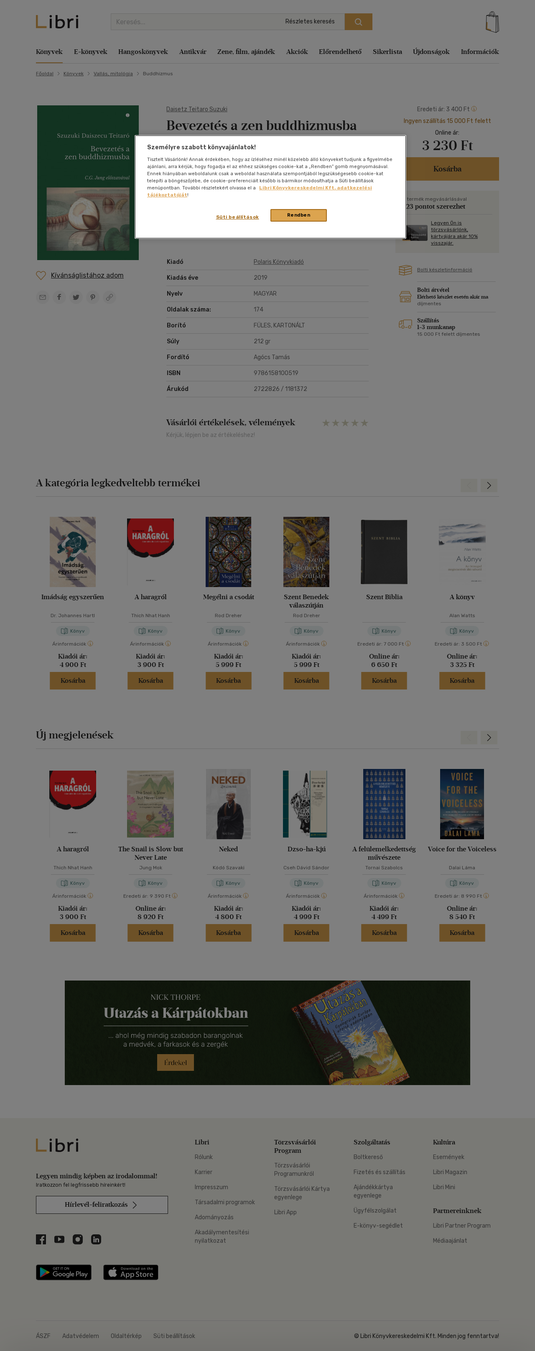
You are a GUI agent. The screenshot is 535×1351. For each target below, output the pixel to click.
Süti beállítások (237, 217)
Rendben (299, 215)
